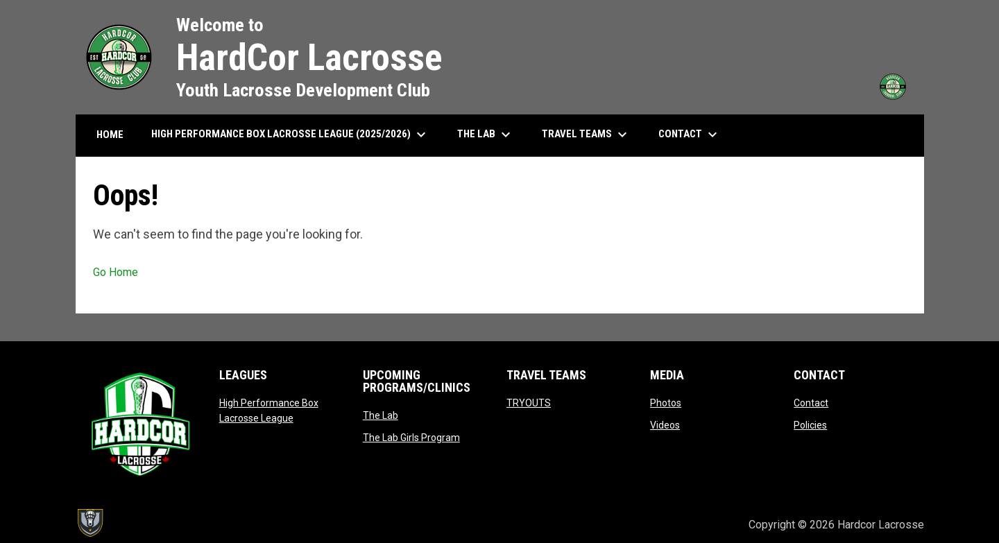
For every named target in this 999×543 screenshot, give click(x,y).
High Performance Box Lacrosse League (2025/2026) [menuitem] (290, 134)
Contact (811, 402)
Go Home (115, 272)
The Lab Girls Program (411, 437)
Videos (665, 425)
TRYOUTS (528, 402)
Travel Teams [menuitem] (586, 134)
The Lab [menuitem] (485, 134)
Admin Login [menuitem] (690, 524)
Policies (810, 425)
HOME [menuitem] (109, 134)
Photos (665, 402)
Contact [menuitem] (689, 134)
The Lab (380, 415)
